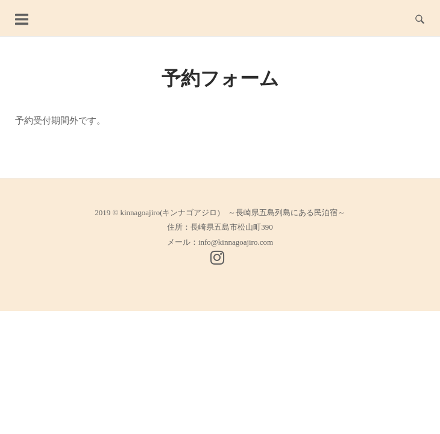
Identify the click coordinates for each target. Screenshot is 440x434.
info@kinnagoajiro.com (235, 242)
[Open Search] (420, 18)
